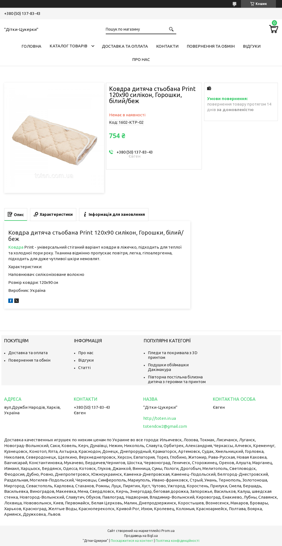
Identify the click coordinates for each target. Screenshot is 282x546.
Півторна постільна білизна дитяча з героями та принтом (177, 379)
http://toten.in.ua (159, 418)
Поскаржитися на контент (132, 540)
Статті (84, 367)
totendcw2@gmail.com (165, 426)
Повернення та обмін (211, 46)
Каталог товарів (68, 46)
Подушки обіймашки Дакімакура (168, 367)
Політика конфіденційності (177, 540)
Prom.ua (168, 530)
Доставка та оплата (125, 46)
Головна (31, 46)
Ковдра (15, 247)
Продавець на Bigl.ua (141, 535)
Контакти (167, 46)
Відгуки (252, 46)
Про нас (141, 59)
